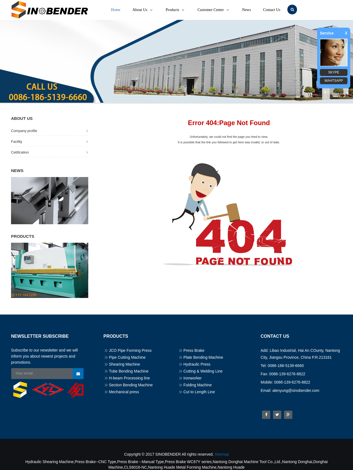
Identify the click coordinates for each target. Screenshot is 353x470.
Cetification (20, 152)
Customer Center (213, 10)
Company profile (24, 131)
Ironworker (192, 378)
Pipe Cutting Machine (127, 357)
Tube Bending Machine (128, 371)
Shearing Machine (124, 364)
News (246, 10)
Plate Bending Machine (203, 357)
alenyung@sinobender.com (295, 390)
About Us (143, 10)
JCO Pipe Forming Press (130, 350)
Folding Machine (197, 385)
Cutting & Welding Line (203, 371)
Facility (16, 141)
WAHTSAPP (334, 81)
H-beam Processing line (129, 378)
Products (176, 10)
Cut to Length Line (199, 392)
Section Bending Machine (131, 385)
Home (115, 10)
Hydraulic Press (196, 364)
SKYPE (333, 72)
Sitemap (222, 454)
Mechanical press (124, 392)
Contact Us (271, 10)
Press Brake (193, 350)
